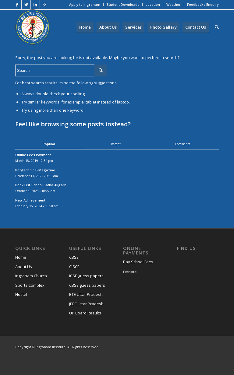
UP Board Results (85, 313)
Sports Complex (29, 285)
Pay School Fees (138, 262)
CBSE (74, 257)
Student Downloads (123, 4)
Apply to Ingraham (84, 4)
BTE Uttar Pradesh (86, 294)
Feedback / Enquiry (203, 4)
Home (20, 257)
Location (153, 4)
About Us (23, 266)
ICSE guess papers (86, 276)
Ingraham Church (31, 276)
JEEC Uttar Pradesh (86, 304)
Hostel (21, 294)
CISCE (74, 266)
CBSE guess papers (87, 285)
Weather (173, 4)
